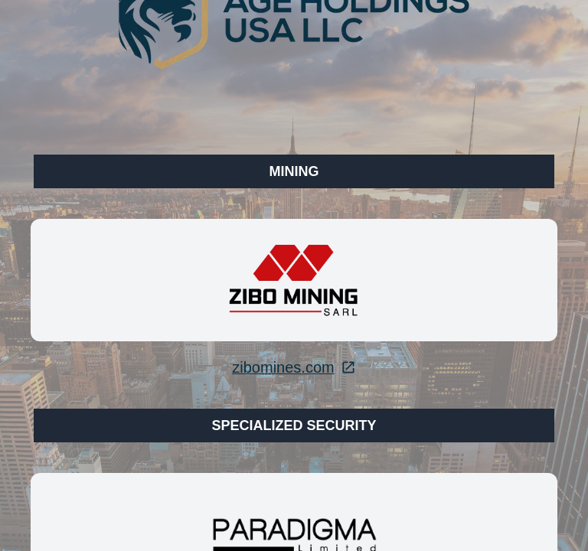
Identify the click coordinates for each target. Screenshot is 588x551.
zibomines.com (293, 367)
